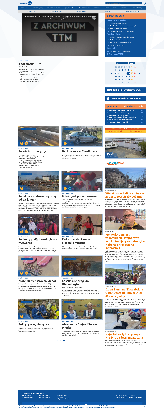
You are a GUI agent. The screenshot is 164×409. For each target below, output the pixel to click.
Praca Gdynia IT (82, 11)
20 (125, 76)
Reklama (107, 11)
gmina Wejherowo (69, 302)
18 (119, 76)
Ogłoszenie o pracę (62, 395)
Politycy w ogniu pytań (33, 324)
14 (129, 73)
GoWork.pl (60, 397)
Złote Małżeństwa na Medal (37, 281)
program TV (69, 7)
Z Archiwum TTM (115, 54)
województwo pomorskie (28, 129)
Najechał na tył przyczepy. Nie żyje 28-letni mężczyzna (124, 336)
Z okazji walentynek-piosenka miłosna (76, 241)
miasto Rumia (68, 217)
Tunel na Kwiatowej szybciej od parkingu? (37, 198)
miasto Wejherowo (26, 174)
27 (116, 67)
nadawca (97, 7)
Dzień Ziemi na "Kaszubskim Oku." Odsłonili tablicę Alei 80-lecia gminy (124, 293)
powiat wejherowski (27, 258)
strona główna (25, 7)
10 (116, 73)
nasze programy (38, 7)
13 (125, 73)
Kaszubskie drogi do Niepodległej (75, 282)
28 (119, 67)
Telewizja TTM (132, 397)
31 (129, 67)
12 (122, 73)
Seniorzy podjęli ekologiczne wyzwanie (37, 241)
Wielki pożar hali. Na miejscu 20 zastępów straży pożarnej (124, 195)
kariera (115, 7)
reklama (106, 7)
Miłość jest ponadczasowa (79, 196)
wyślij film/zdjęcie (138, 7)
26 (122, 80)
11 (119, 73)
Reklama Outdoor (56, 11)
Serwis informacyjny (32, 151)
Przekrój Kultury (114, 34)
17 (116, 76)
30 (125, 67)
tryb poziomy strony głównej (127, 90)
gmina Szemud (68, 129)
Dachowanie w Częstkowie (79, 151)
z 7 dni (123, 106)
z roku (140, 106)
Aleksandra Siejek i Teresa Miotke (79, 326)
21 (129, 76)
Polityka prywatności (63, 399)
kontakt (123, 7)
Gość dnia (111, 48)
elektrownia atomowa (83, 7)
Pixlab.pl (140, 397)
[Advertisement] (39, 109)
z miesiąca (131, 106)
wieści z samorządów (53, 7)
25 (119, 80)
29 (122, 67)
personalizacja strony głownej (127, 98)
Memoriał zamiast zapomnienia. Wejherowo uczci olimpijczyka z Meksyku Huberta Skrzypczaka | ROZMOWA (125, 241)
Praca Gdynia (31, 11)
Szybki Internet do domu (133, 11)
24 (116, 80)
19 (122, 76)
